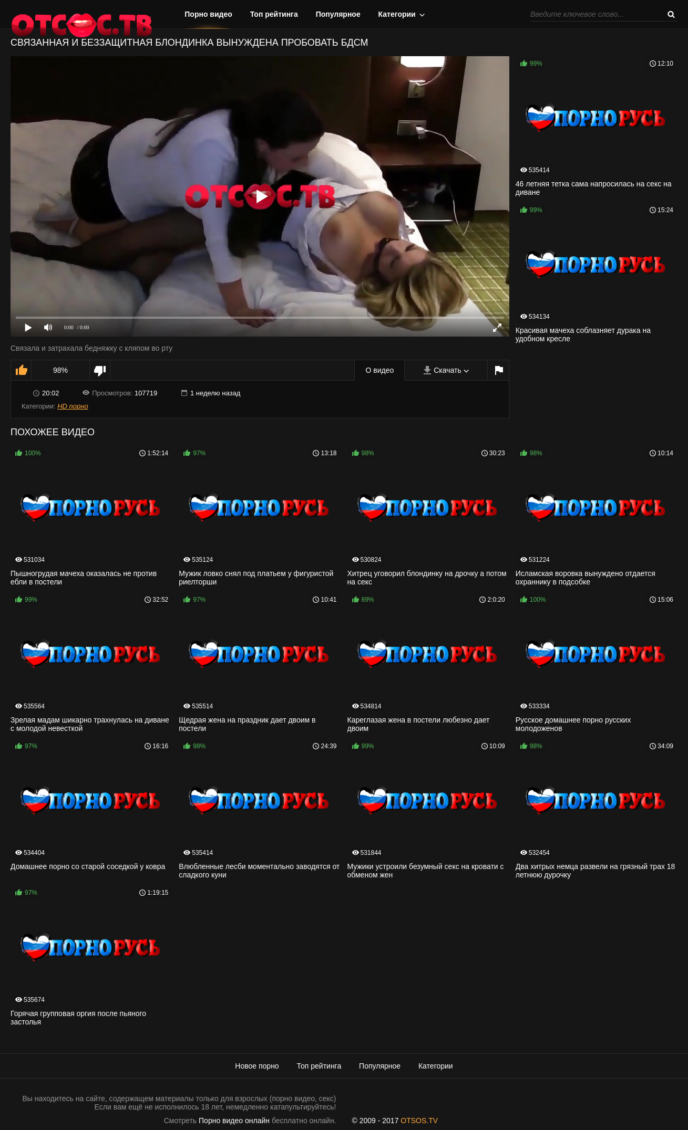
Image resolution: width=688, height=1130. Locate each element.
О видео (379, 370)
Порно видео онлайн (234, 1120)
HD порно (72, 406)
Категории (397, 14)
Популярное (338, 14)
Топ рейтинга (274, 14)
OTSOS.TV (419, 1120)
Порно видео (208, 14)
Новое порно (257, 1066)
